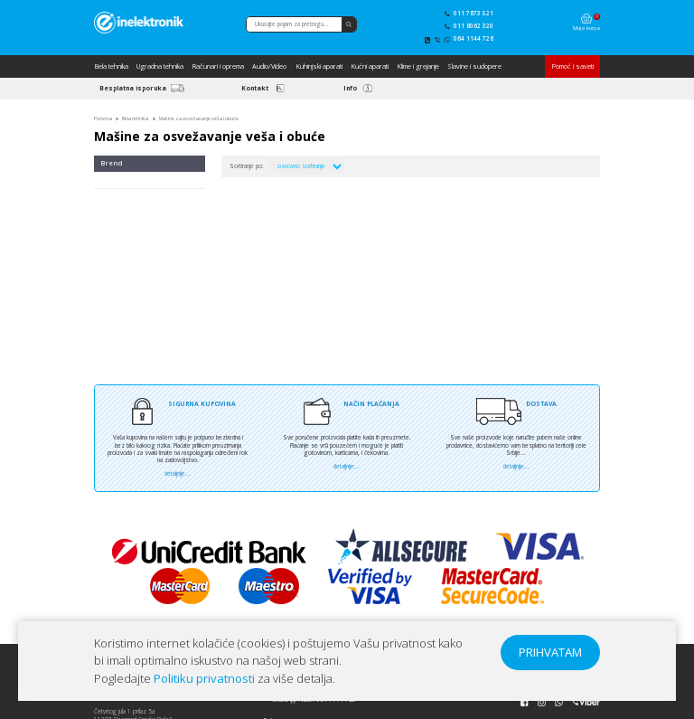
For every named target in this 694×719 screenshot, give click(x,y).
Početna (103, 118)
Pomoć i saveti (572, 66)
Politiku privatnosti (204, 678)
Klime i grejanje (418, 66)
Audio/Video (269, 66)
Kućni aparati (370, 66)
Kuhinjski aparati (318, 66)
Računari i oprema (218, 66)
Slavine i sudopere (474, 66)
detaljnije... (177, 473)
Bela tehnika (111, 66)
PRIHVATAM (550, 652)
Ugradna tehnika (159, 66)
